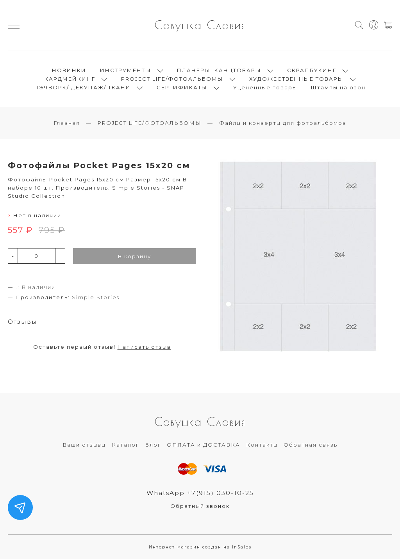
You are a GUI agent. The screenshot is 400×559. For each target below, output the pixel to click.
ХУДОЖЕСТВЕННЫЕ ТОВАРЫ (296, 79)
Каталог (125, 445)
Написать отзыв (144, 347)
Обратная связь (311, 445)
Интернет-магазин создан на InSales (200, 547)
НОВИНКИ (69, 70)
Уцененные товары (265, 87)
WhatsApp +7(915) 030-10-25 (200, 493)
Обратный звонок (200, 506)
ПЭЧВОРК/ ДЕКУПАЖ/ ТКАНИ (82, 87)
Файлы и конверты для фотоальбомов (282, 123)
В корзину (134, 256)
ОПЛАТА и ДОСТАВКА (203, 445)
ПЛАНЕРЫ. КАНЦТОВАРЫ (219, 70)
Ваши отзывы (84, 445)
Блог (153, 445)
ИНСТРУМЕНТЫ (125, 70)
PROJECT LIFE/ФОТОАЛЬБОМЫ (172, 79)
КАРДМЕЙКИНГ (70, 79)
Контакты (262, 445)
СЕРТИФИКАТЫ (182, 87)
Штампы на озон (338, 87)
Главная (67, 123)
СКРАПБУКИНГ (311, 70)
